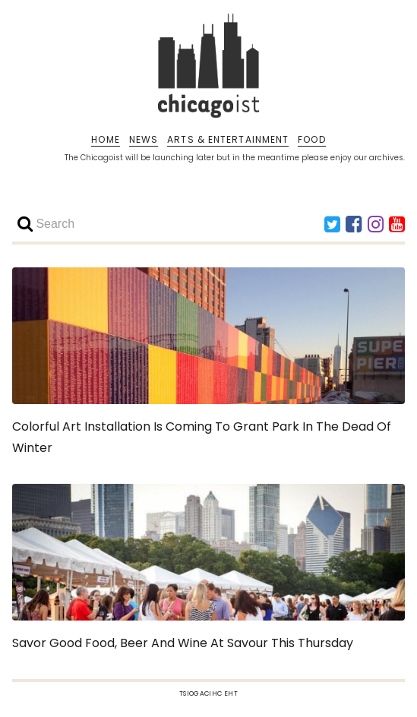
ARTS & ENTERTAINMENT (228, 140)
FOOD (311, 140)
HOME (105, 140)
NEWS (143, 140)
